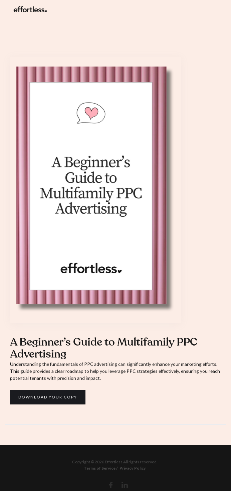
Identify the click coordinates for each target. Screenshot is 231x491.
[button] (215, 9)
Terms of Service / (101, 470)
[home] (28, 9)
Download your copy (47, 396)
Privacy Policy (132, 470)
